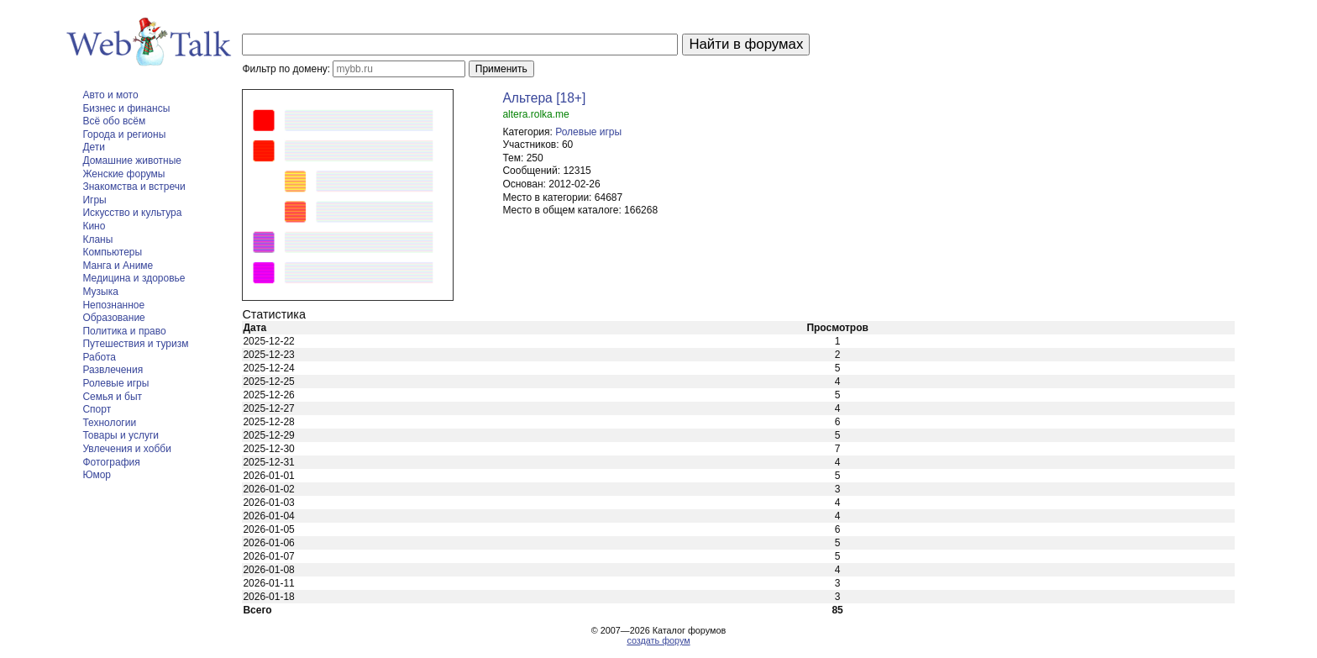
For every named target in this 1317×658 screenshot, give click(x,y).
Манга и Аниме (117, 265)
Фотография (110, 462)
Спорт (96, 409)
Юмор (96, 475)
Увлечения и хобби (126, 449)
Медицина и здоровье (133, 278)
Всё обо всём (113, 121)
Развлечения (112, 370)
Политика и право (123, 331)
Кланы (97, 239)
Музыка (100, 291)
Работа (99, 357)
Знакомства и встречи (133, 186)
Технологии (109, 423)
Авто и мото (110, 95)
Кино (93, 226)
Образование (113, 318)
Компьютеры (112, 252)
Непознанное (113, 305)
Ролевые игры (115, 383)
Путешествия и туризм (135, 344)
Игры (94, 200)
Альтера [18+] (543, 98)
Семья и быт (112, 397)
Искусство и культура (131, 212)
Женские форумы (123, 174)
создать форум (658, 640)
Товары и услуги (120, 435)
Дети (93, 147)
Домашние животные (131, 160)
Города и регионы (123, 134)
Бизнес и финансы (126, 108)
